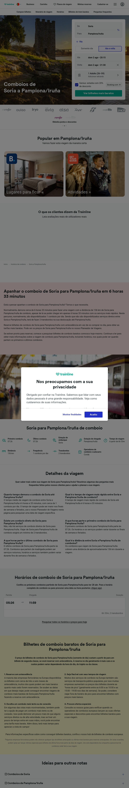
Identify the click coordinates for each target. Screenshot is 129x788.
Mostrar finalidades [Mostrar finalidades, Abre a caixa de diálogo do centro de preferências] (72, 414)
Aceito (93, 414)
